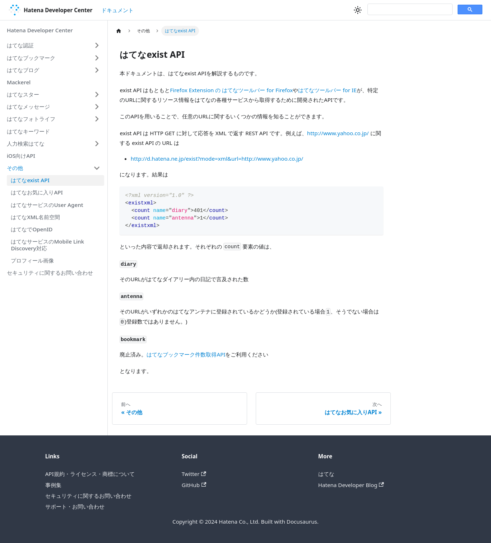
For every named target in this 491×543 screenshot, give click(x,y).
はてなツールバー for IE (327, 90)
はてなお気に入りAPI (37, 192)
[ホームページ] (118, 31)
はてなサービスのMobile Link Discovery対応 (47, 245)
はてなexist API (30, 180)
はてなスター (23, 94)
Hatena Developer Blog (351, 484)
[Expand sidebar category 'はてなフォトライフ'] (96, 119)
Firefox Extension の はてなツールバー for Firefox (231, 90)
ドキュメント (117, 10)
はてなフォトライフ (31, 118)
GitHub (194, 484)
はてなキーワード (28, 131)
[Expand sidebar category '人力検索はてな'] (96, 143)
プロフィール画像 (32, 260)
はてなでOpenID (31, 229)
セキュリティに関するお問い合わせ (50, 272)
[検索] (409, 9)
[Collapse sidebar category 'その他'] (96, 167)
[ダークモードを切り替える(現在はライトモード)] (357, 10)
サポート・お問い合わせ (75, 506)
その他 (15, 167)
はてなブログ (23, 70)
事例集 (53, 484)
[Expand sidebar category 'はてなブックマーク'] (96, 57)
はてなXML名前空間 (35, 217)
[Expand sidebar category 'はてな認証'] (96, 45)
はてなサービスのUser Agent (47, 204)
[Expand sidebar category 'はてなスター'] (96, 94)
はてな (326, 473)
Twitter (194, 473)
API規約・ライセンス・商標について (90, 473)
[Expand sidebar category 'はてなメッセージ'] (96, 106)
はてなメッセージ (28, 106)
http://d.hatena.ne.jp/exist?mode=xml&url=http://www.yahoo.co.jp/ (217, 158)
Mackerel (19, 82)
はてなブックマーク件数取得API (186, 354)
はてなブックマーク (31, 57)
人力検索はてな (26, 143)
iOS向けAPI (21, 155)
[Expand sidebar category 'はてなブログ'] (96, 70)
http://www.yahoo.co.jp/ (338, 133)
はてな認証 (20, 45)
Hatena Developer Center (40, 30)
